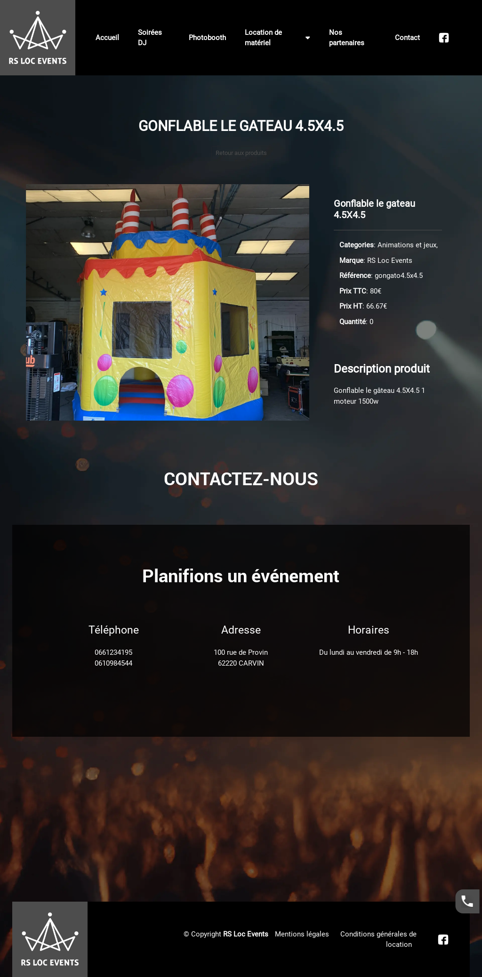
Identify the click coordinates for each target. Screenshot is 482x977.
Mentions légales (302, 934)
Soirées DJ (150, 38)
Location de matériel (277, 38)
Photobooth (207, 37)
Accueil (107, 37)
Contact (407, 37)
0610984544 (113, 663)
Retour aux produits (241, 152)
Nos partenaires (346, 38)
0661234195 (113, 652)
